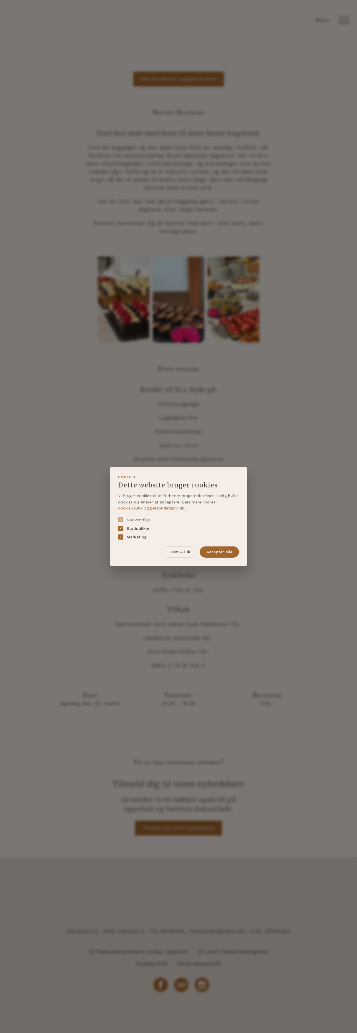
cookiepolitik (130, 508)
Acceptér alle (219, 552)
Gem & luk (179, 552)
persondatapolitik (167, 508)
